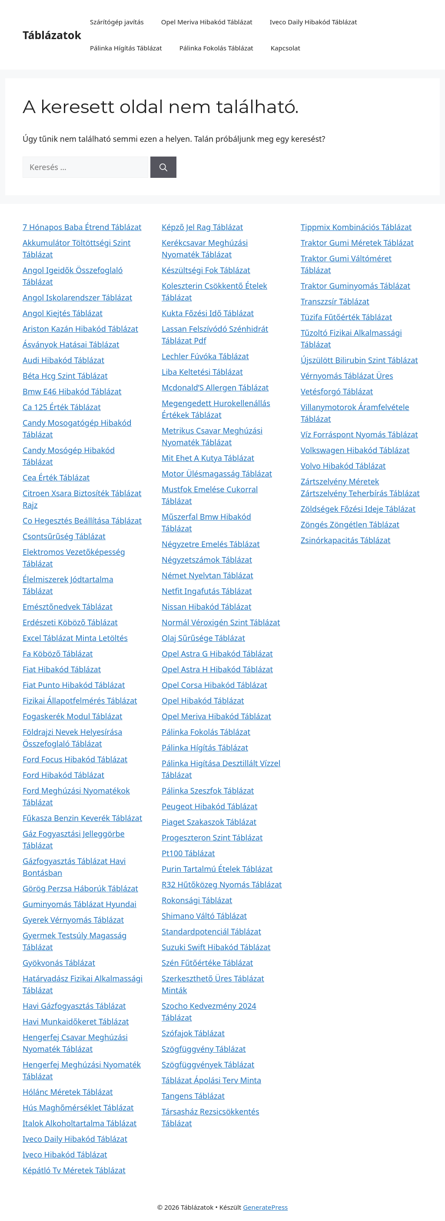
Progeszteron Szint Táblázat (212, 837)
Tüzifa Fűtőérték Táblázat (346, 317)
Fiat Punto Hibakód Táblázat (74, 685)
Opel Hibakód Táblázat (203, 700)
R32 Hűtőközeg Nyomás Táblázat (222, 884)
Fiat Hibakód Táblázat (62, 669)
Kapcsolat (285, 47)
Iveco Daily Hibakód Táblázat (313, 21)
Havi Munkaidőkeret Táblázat (76, 1021)
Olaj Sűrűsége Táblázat (203, 638)
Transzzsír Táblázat (335, 301)
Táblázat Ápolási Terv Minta (211, 1080)
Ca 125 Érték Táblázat (62, 407)
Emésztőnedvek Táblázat (68, 606)
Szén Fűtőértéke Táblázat (207, 962)
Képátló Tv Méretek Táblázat (74, 1170)
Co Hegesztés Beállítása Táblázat (82, 520)
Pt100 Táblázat (188, 853)
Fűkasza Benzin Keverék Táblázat (82, 818)
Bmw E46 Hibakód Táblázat (72, 391)
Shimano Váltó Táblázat (204, 916)
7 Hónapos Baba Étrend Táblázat (82, 227)
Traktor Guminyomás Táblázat (355, 285)
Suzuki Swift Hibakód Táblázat (216, 947)
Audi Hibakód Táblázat (63, 360)
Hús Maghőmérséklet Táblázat (78, 1107)
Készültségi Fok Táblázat (206, 270)
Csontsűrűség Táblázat (64, 536)
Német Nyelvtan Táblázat (207, 575)
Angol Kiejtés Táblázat (63, 313)
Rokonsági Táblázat (197, 900)
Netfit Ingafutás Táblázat (207, 591)
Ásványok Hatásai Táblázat (71, 344)
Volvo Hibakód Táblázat (343, 465)
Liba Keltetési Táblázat (202, 372)
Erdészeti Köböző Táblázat (70, 622)
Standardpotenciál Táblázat (211, 931)
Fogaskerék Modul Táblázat (73, 716)
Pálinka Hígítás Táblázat (126, 47)
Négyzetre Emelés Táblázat (211, 544)
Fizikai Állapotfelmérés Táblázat (80, 700)
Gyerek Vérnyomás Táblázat (73, 919)
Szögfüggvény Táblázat (204, 1049)
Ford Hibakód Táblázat (63, 775)
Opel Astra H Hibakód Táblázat (217, 669)
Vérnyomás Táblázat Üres (347, 375)
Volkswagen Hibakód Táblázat (355, 450)
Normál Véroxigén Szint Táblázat (221, 622)
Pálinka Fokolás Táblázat (216, 47)
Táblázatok (52, 34)
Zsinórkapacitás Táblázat (346, 540)
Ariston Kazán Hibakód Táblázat (80, 329)
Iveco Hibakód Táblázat (65, 1154)
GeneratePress (265, 1207)
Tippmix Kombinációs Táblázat (356, 227)
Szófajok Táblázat (193, 1033)
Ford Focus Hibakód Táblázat (75, 759)
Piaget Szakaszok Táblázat (209, 822)
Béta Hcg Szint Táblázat (65, 375)
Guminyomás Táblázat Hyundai (79, 904)
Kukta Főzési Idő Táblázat (208, 313)
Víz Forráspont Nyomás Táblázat (359, 434)
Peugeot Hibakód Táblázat (209, 806)
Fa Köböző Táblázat (58, 653)
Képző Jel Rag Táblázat (202, 227)
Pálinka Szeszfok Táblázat (208, 790)
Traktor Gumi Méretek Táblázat (357, 242)
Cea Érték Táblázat (56, 477)
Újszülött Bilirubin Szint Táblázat (359, 360)
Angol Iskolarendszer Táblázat (77, 297)
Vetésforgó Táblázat (337, 391)
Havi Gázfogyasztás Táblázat (74, 1006)
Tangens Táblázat (193, 1096)
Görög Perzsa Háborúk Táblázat (80, 888)
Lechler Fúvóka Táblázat (205, 356)
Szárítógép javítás (117, 21)
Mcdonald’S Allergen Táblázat (215, 387)
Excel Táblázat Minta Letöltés (75, 638)
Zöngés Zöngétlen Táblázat (350, 524)
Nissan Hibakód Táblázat (206, 606)
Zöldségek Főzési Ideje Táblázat (358, 509)
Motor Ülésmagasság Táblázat (217, 473)
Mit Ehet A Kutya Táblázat (208, 458)
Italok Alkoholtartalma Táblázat (79, 1123)
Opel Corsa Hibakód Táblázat (214, 685)
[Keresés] (163, 167)
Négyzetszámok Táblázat (207, 559)
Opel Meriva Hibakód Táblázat (206, 21)
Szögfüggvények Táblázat (208, 1064)
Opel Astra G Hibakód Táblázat (217, 653)
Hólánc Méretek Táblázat (68, 1092)
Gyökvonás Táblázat (59, 962)
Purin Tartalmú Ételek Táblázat (217, 869)
